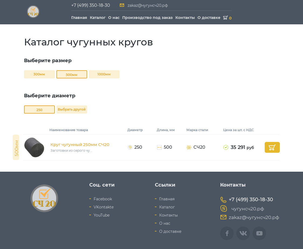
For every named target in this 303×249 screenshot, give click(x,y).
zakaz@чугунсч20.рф (148, 5)
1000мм (104, 74)
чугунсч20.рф (242, 208)
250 (39, 110)
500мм (71, 75)
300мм (39, 74)
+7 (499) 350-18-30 (90, 5)
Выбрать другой (72, 109)
